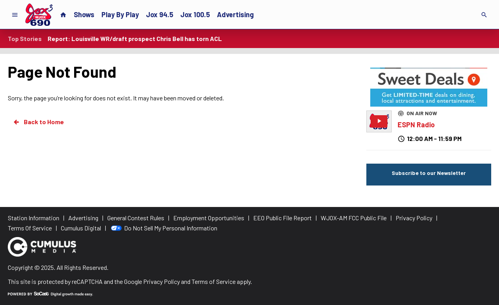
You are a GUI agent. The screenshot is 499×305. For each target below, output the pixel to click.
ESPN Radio (416, 124)
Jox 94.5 (159, 14)
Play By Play (120, 14)
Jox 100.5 (195, 14)
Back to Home (38, 122)
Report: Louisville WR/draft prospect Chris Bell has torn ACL (135, 38)
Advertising (235, 14)
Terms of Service (214, 281)
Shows (84, 14)
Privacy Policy (161, 281)
